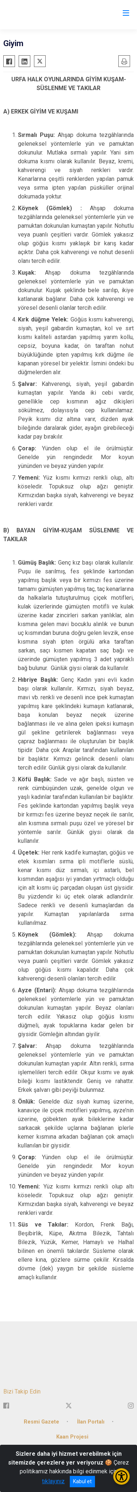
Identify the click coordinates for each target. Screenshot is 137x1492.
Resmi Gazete (41, 1422)
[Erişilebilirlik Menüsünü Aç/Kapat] (121, 1476)
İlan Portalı (90, 1422)
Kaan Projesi (72, 1437)
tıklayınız (53, 1481)
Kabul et (82, 1481)
